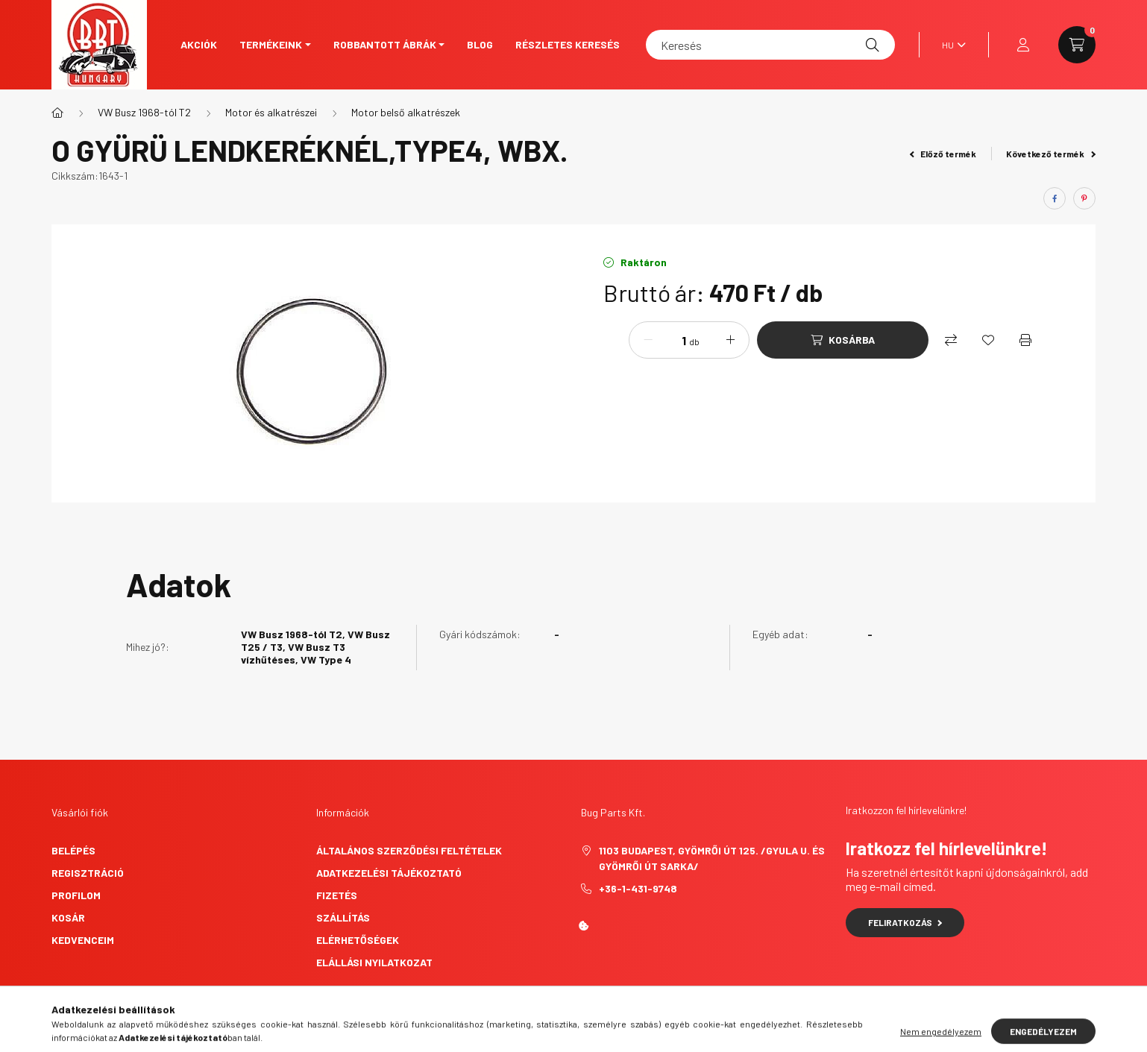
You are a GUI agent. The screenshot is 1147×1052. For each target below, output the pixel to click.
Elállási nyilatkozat (374, 962)
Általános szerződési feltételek (409, 850)
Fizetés (336, 895)
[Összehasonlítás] (951, 340)
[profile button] (1023, 44)
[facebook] (1054, 198)
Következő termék (1051, 153)
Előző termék (943, 153)
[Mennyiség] (672, 340)
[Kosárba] (842, 340)
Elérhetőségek (357, 939)
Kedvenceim (82, 939)
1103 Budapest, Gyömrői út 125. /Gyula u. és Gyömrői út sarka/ (712, 858)
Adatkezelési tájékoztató (389, 872)
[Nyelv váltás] (950, 44)
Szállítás (343, 917)
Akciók (198, 44)
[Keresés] (770, 45)
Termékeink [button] (270, 44)
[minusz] (648, 340)
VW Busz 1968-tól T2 (144, 112)
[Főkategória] (57, 112)
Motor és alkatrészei (271, 112)
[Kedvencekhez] (988, 340)
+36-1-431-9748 (638, 888)
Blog (480, 44)
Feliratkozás (905, 922)
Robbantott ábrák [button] (384, 44)
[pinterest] (1084, 198)
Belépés (73, 850)
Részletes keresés (567, 44)
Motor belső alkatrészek (405, 112)
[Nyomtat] (1025, 340)
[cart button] (1077, 44)
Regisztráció (87, 872)
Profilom (76, 895)
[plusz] (730, 340)
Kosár (68, 917)
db (694, 341)
